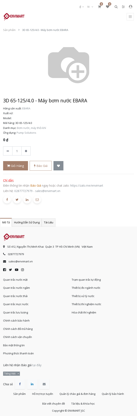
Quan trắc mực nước (15, 304)
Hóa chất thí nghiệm (84, 312)
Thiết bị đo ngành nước (86, 288)
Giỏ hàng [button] (15, 166)
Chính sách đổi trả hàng (18, 329)
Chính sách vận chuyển (17, 337)
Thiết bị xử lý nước (83, 296)
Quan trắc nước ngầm (16, 288)
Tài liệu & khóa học (83, 403)
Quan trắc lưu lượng (15, 312)
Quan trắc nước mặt (15, 279)
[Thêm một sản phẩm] (26, 151)
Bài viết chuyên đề (53, 403)
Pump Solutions (26, 133)
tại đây (36, 365)
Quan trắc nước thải (15, 296)
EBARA (26, 108)
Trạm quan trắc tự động (86, 279)
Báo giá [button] (40, 166)
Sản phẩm (9, 30)
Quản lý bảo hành (113, 394)
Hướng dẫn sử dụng (27, 222)
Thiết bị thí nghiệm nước (86, 304)
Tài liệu (48, 222)
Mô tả (6, 222)
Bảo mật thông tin (14, 345)
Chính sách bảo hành (16, 320)
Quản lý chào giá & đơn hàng (77, 394)
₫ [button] (80, 7)
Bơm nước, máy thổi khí (31, 128)
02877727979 (23, 191)
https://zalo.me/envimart (86, 185)
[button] (58, 165)
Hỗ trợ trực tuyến (42, 394)
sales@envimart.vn (47, 191)
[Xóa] (7, 151)
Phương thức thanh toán (18, 353)
